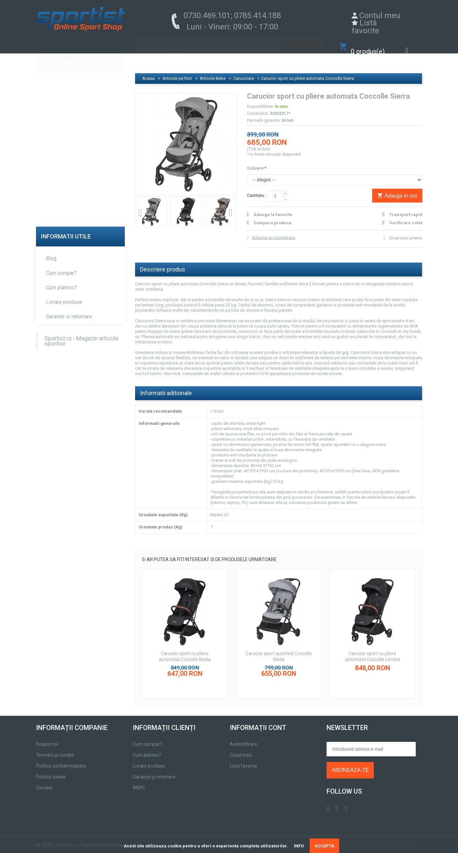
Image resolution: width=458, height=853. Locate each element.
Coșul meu (241, 748)
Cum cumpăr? (147, 737)
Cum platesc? (61, 281)
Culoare (256, 162)
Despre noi (47, 737)
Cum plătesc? (147, 748)
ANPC (139, 781)
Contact (44, 781)
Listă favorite (365, 27)
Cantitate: (256, 188)
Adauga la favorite (273, 207)
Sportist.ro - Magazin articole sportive (81, 334)
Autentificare (243, 737)
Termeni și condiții (55, 748)
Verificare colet (405, 216)
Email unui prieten (405, 231)
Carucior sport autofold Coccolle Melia (278, 649)
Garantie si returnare (69, 310)
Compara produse (273, 216)
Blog (51, 252)
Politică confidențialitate (61, 759)
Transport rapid (405, 207)
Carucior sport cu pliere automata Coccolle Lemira (372, 649)
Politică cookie (51, 770)
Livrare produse (64, 295)
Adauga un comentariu (273, 231)
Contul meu (380, 15)
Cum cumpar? (61, 266)
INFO (299, 845)
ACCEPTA (324, 845)
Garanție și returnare (154, 770)
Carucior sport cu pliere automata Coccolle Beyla (185, 649)
